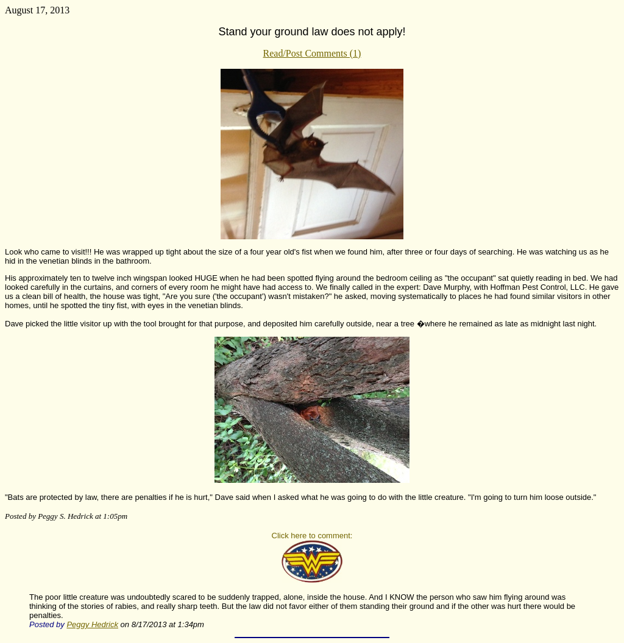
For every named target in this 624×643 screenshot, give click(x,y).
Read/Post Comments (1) (312, 53)
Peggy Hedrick (92, 624)
